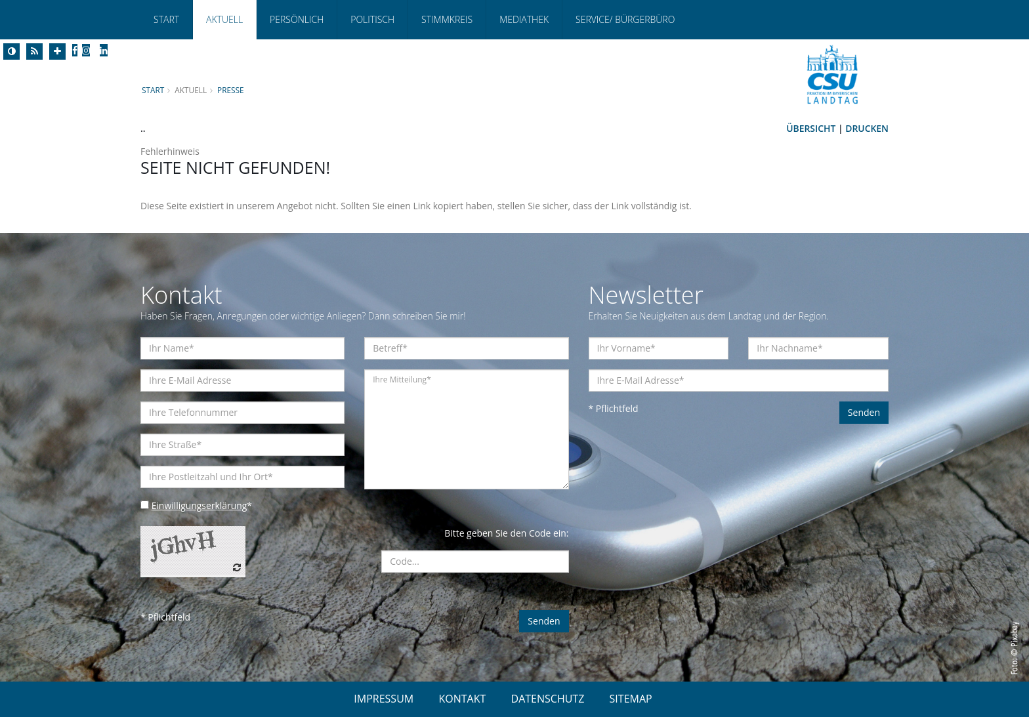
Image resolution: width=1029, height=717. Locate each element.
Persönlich (297, 19)
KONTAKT (462, 698)
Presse (231, 90)
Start (166, 19)
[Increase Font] (57, 51)
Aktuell (224, 19)
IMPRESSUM (383, 698)
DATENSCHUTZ (548, 698)
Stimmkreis (446, 19)
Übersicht (810, 128)
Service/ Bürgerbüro (625, 19)
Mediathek (524, 19)
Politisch (372, 19)
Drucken (867, 128)
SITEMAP (631, 698)
